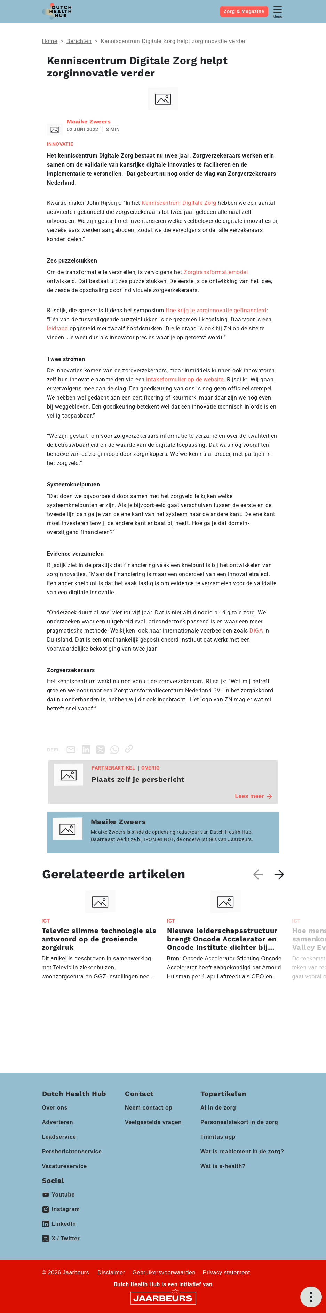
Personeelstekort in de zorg (239, 1122)
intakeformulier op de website (185, 379)
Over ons (54, 1108)
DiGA (256, 630)
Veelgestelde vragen (153, 1122)
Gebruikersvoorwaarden (164, 1272)
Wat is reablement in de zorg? (242, 1151)
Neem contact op (148, 1108)
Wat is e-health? (223, 1166)
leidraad (57, 328)
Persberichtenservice (72, 1151)
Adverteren (57, 1122)
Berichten (79, 41)
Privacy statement (226, 1272)
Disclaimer (111, 1272)
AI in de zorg (218, 1108)
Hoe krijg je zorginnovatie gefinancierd (216, 310)
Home (50, 41)
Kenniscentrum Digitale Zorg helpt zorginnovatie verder (173, 41)
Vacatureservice (64, 1166)
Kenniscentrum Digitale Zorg (179, 203)
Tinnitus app (218, 1137)
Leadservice (59, 1137)
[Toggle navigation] (277, 11)
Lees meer (253, 796)
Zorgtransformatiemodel (216, 272)
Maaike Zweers (89, 121)
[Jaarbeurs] (163, 1297)
